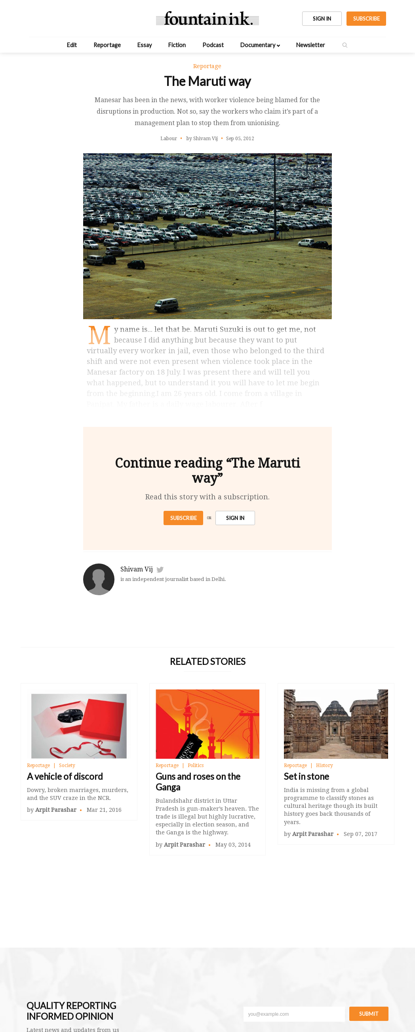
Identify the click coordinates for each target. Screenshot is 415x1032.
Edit (72, 45)
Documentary (257, 45)
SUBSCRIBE (366, 18)
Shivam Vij (136, 569)
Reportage (107, 45)
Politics (196, 765)
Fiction (177, 45)
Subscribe (183, 518)
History (324, 765)
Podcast (213, 45)
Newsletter (310, 45)
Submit (369, 1014)
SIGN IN (322, 18)
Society (67, 765)
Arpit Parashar (55, 810)
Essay (144, 45)
